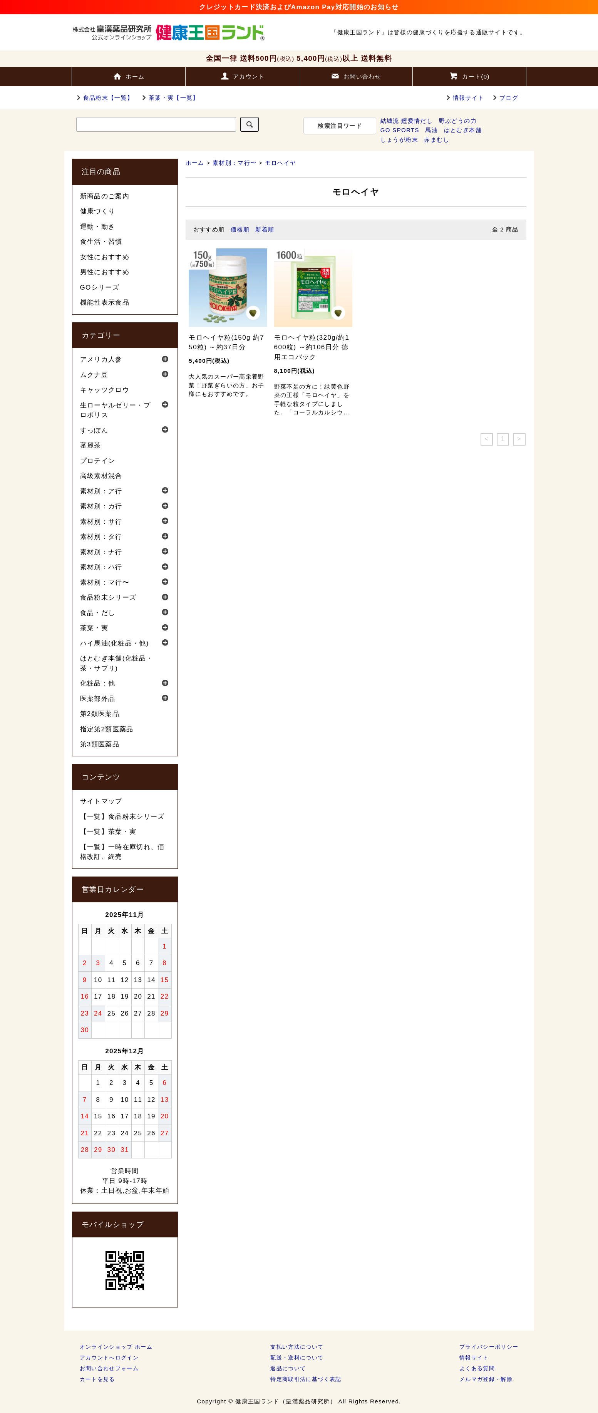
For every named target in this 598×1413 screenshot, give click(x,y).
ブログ (508, 97)
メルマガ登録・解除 (486, 1379)
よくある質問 (477, 1368)
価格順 (240, 229)
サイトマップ (101, 801)
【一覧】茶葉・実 (108, 831)
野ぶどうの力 (458, 120)
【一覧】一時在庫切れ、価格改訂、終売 (122, 852)
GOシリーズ (100, 287)
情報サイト (468, 97)
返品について (288, 1368)
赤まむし (436, 139)
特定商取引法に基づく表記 (305, 1379)
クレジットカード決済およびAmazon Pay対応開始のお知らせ (299, 7)
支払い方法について (296, 1347)
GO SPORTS (399, 130)
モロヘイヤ (280, 162)
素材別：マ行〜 (235, 162)
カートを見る (97, 1379)
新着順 (264, 229)
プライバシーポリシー (489, 1347)
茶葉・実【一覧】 (169, 97)
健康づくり (98, 211)
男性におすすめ (105, 272)
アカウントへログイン (109, 1357)
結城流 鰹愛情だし (406, 120)
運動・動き (98, 226)
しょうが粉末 (399, 139)
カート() (469, 75)
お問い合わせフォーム (109, 1368)
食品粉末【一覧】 (104, 97)
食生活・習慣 (101, 241)
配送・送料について (296, 1357)
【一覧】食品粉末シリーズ (122, 816)
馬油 (431, 130)
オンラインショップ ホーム (116, 1347)
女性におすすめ (105, 257)
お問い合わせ (355, 75)
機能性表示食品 (105, 302)
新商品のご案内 (105, 196)
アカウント (242, 75)
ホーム (128, 75)
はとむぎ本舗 (463, 130)
